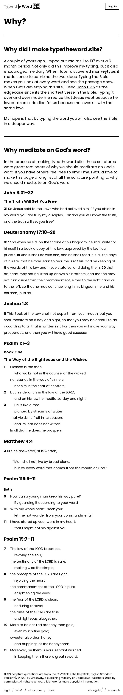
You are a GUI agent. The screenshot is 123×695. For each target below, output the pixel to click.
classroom (35, 690)
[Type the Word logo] (22, 6)
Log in (112, 6)
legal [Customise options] (7, 690)
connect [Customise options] (113, 690)
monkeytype (103, 71)
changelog (95, 690)
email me (80, 172)
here (54, 681)
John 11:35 (86, 87)
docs (51, 690)
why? (19, 690)
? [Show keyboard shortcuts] (119, 690)
